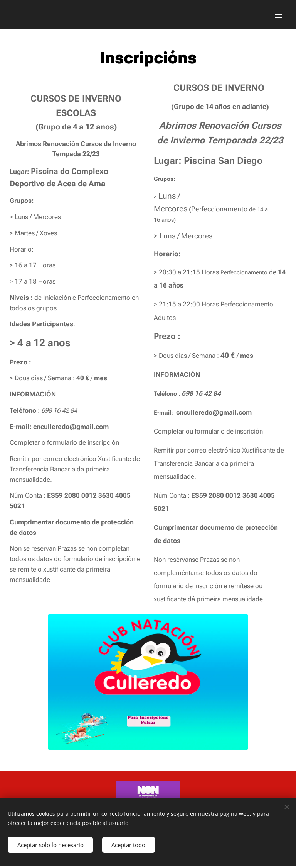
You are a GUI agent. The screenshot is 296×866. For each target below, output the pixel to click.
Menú (278, 14)
